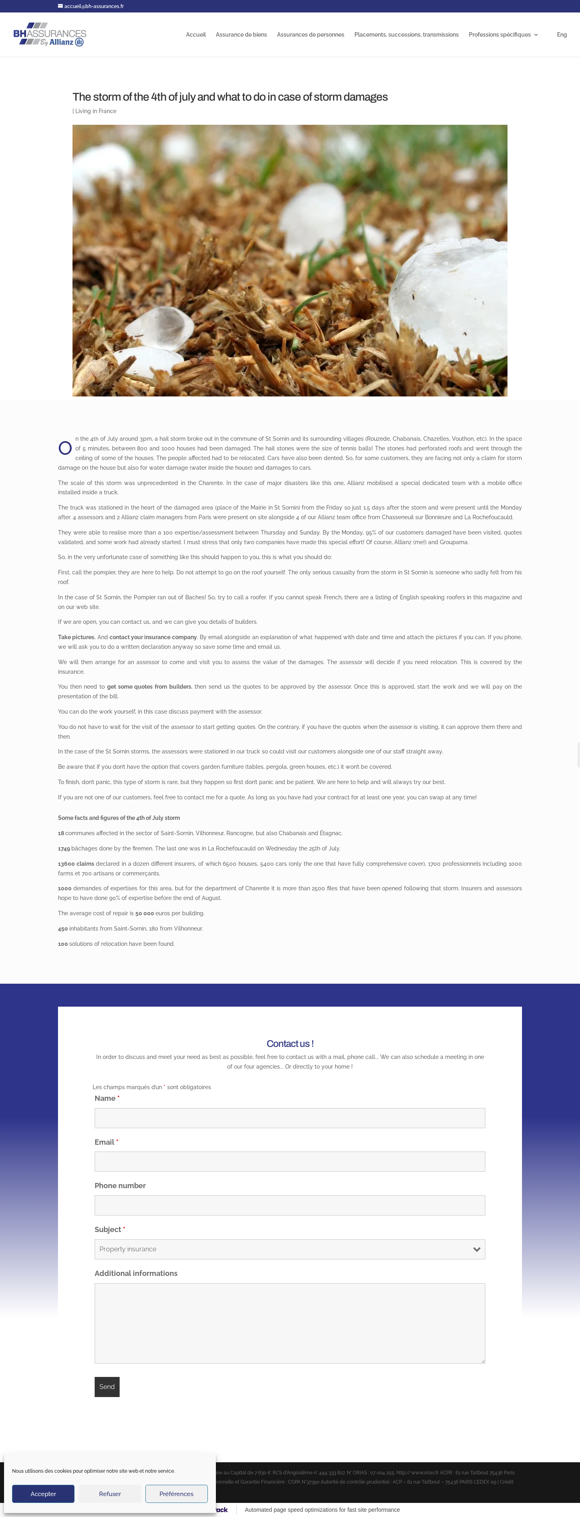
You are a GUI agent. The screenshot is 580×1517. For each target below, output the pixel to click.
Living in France (95, 111)
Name (107, 1098)
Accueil (196, 35)
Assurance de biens (241, 35)
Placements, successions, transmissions (406, 35)
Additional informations (136, 1273)
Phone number (120, 1185)
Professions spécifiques (500, 35)
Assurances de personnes (310, 35)
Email (106, 1142)
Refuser (110, 1494)
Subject (110, 1229)
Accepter (43, 1494)
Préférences (176, 1494)
